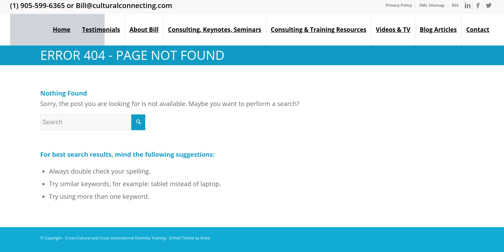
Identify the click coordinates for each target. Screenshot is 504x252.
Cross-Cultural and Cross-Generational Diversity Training (115, 237)
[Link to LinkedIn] (467, 5)
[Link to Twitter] (488, 5)
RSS (455, 5)
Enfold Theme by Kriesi (189, 237)
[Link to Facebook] (478, 5)
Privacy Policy (399, 5)
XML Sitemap (431, 5)
